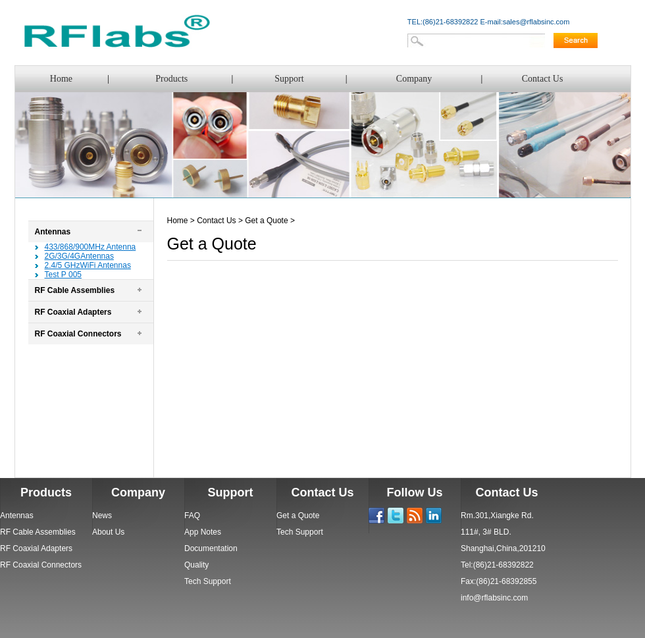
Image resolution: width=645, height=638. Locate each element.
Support (288, 79)
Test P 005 (63, 274)
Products (171, 79)
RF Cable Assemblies (75, 290)
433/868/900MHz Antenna (90, 247)
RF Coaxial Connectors (78, 333)
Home (61, 79)
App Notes (202, 532)
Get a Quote (266, 220)
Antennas (53, 231)
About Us (108, 532)
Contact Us (542, 79)
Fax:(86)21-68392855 (498, 581)
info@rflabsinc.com (494, 597)
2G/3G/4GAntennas (79, 256)
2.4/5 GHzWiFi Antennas (88, 265)
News (102, 515)
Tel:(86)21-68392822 (497, 565)
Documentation (211, 548)
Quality (196, 565)
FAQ (192, 515)
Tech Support (207, 581)
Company (414, 79)
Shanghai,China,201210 (503, 548)
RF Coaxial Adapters (73, 312)
